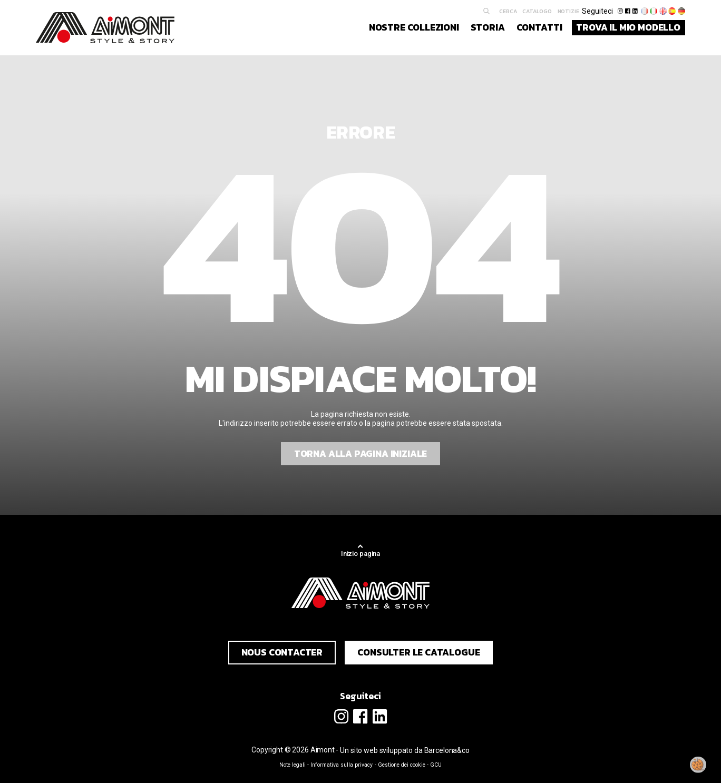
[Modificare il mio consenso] (698, 764)
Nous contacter (282, 652)
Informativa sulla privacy (341, 764)
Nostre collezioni (414, 27)
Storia (488, 27)
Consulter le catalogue (418, 652)
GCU (436, 764)
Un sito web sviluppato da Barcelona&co (405, 750)
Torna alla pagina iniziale (360, 454)
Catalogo (537, 11)
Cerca (508, 11)
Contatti (540, 27)
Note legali (292, 764)
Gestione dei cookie (401, 764)
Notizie (568, 11)
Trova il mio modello (628, 27)
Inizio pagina (360, 553)
